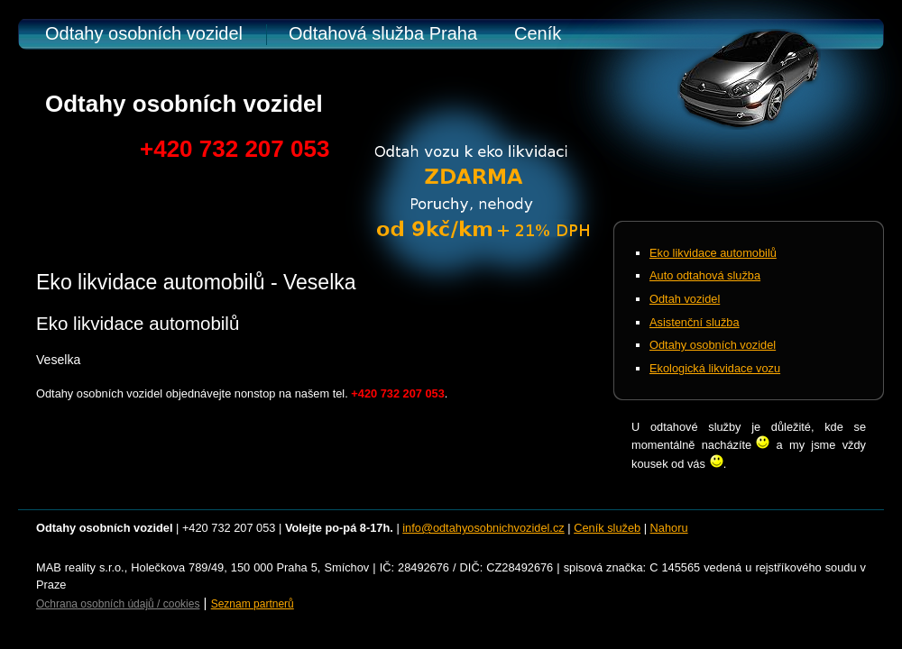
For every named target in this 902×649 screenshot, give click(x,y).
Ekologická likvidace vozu (714, 368)
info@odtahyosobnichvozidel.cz (483, 528)
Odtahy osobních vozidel (144, 33)
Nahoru (669, 528)
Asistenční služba (694, 322)
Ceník (537, 33)
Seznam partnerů (252, 604)
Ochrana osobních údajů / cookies (117, 604)
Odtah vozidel (684, 299)
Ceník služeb (607, 528)
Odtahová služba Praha (383, 33)
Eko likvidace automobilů (713, 253)
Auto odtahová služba (704, 275)
